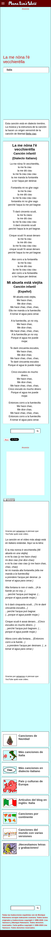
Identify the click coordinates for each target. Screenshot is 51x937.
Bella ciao (31, 133)
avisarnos (20, 531)
